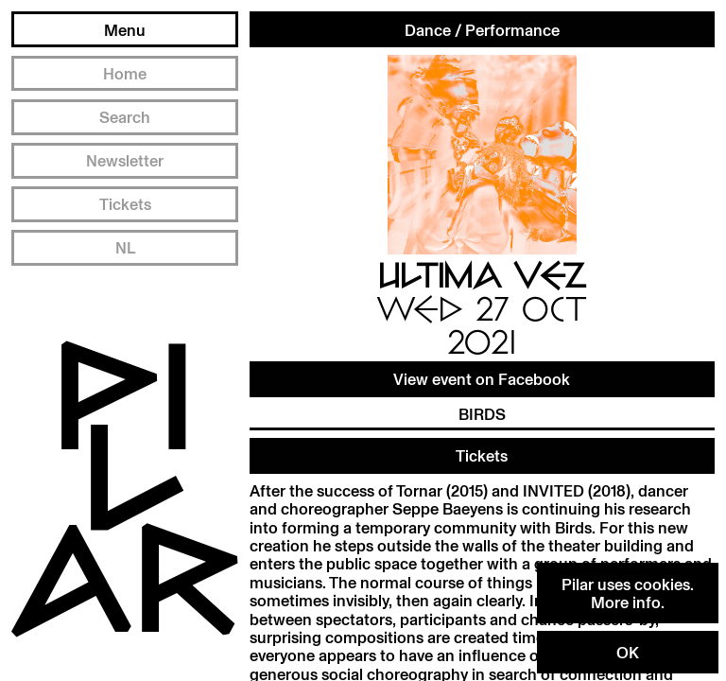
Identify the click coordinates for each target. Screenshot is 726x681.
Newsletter (125, 160)
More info (626, 602)
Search (124, 117)
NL (125, 247)
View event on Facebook (481, 379)
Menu (125, 30)
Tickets (125, 204)
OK (627, 652)
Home (125, 73)
